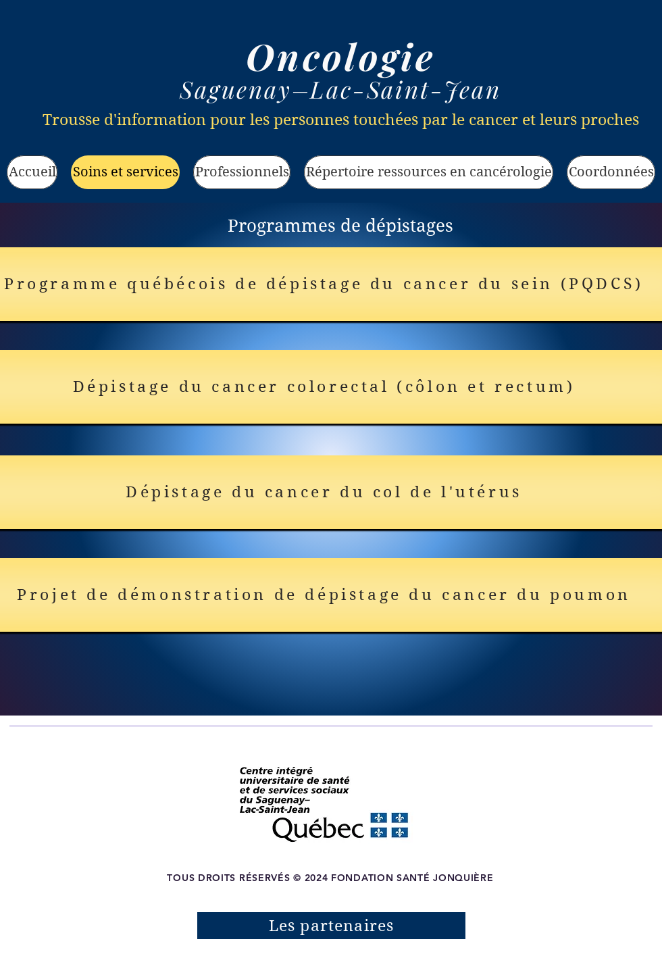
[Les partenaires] (331, 925)
